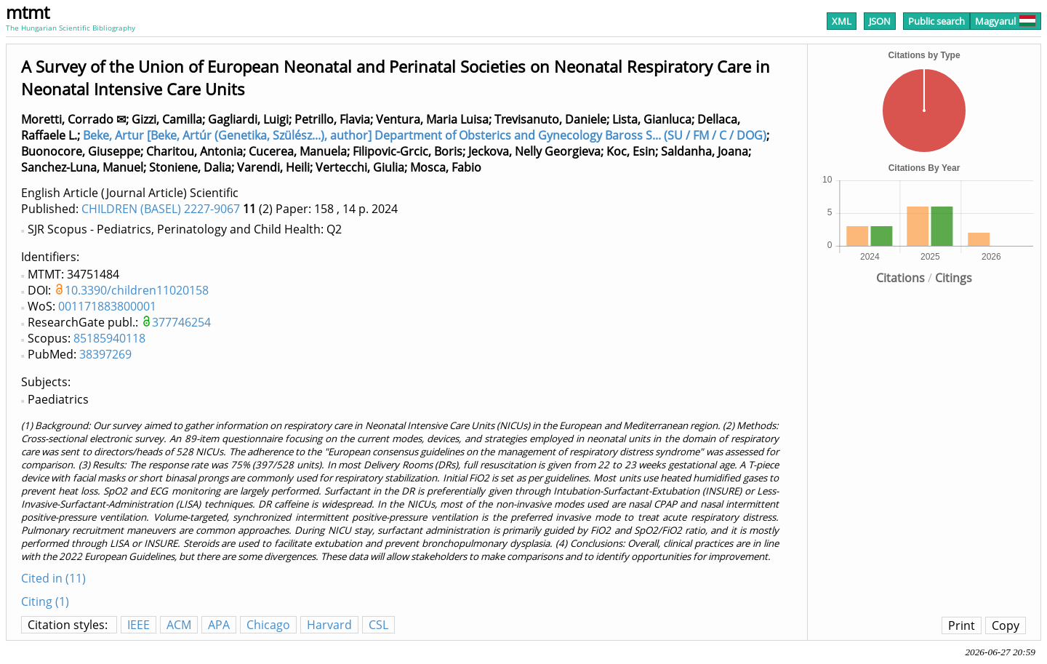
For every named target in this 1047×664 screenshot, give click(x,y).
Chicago (268, 625)
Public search (936, 21)
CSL (378, 625)
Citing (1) (45, 601)
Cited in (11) (53, 578)
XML (841, 21)
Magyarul (1005, 21)
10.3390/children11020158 (137, 290)
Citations (900, 278)
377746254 (181, 322)
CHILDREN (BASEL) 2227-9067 (160, 209)
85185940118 (109, 338)
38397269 (105, 354)
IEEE (138, 625)
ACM (179, 625)
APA (219, 625)
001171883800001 (107, 306)
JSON (880, 21)
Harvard (329, 625)
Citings (953, 278)
